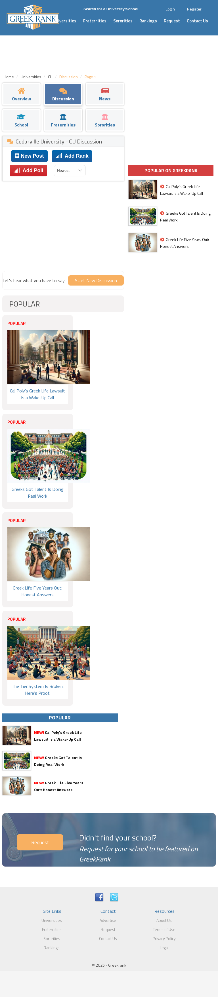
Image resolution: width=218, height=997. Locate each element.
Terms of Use (164, 929)
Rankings (148, 21)
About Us (164, 920)
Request (172, 21)
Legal (164, 947)
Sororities (123, 21)
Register (194, 9)
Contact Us (197, 21)
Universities (64, 21)
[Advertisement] (63, 224)
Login (170, 9)
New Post (29, 156)
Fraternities (94, 21)
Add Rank (72, 156)
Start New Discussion (96, 280)
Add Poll (28, 170)
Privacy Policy (164, 938)
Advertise (108, 920)
